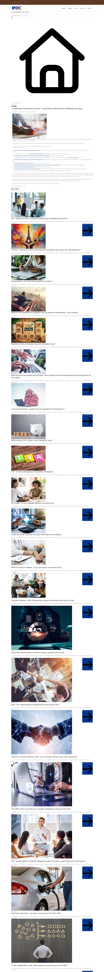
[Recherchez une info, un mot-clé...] (52, 15)
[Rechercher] (12, 18)
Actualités (82, 8)
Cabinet (64, 8)
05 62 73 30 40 (17, 2)
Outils (75, 8)
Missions (70, 8)
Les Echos (77, 159)
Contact (89, 8)
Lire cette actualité (87, 230)
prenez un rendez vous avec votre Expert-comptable (47, 183)
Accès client (26, 2)
